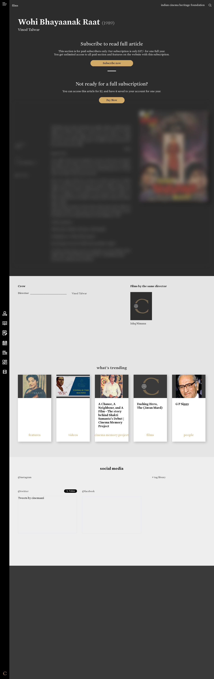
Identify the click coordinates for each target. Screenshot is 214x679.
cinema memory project (112, 435)
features (35, 435)
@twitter (23, 491)
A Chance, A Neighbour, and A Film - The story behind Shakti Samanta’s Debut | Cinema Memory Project (111, 415)
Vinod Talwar (29, 29)
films (15, 5)
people (189, 435)
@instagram (24, 477)
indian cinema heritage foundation (183, 5)
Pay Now (111, 100)
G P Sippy (182, 404)
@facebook (88, 491)
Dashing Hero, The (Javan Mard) (150, 406)
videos (73, 435)
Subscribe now (112, 63)
